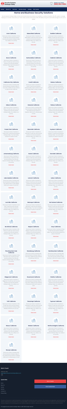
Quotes (2, 387)
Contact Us (3, 391)
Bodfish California (55, 33)
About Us (8, 9)
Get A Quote (50, 381)
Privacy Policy (3, 393)
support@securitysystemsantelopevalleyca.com (11, 373)
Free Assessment (50, 386)
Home (2, 9)
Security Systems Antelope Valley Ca (13, 406)
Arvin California (11, 33)
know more (11, 43)
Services (14, 9)
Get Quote (36, 9)
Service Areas (22, 9)
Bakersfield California (33, 33)
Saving (29, 9)
